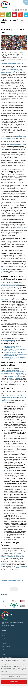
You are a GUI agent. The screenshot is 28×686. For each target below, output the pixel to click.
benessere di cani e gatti (15, 378)
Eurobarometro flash (6, 299)
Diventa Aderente (6, 646)
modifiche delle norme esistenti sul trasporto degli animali (12, 374)
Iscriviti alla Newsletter (7, 657)
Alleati (3, 635)
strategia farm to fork (14, 376)
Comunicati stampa (6, 400)
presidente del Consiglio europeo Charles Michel (13, 398)
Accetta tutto (14, 682)
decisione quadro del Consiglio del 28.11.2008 (13, 137)
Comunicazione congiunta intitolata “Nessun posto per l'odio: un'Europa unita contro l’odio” (13, 71)
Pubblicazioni (5, 639)
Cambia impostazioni (14, 676)
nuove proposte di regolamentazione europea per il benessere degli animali (12, 371)
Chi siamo (3, 630)
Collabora (4, 650)
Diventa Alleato (5, 648)
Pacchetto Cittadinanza (9, 340)
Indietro (14, 589)
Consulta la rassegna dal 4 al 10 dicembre (12, 63)
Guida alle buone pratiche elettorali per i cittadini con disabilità (15, 354)
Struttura (4, 637)
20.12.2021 (3, 564)
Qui (2, 668)
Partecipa (3, 643)
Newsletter (4, 654)
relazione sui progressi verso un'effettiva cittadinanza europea (11, 284)
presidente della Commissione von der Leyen (11, 396)
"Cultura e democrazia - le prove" (9, 260)
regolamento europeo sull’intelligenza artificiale (14, 567)
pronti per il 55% (16, 553)
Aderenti (4, 633)
